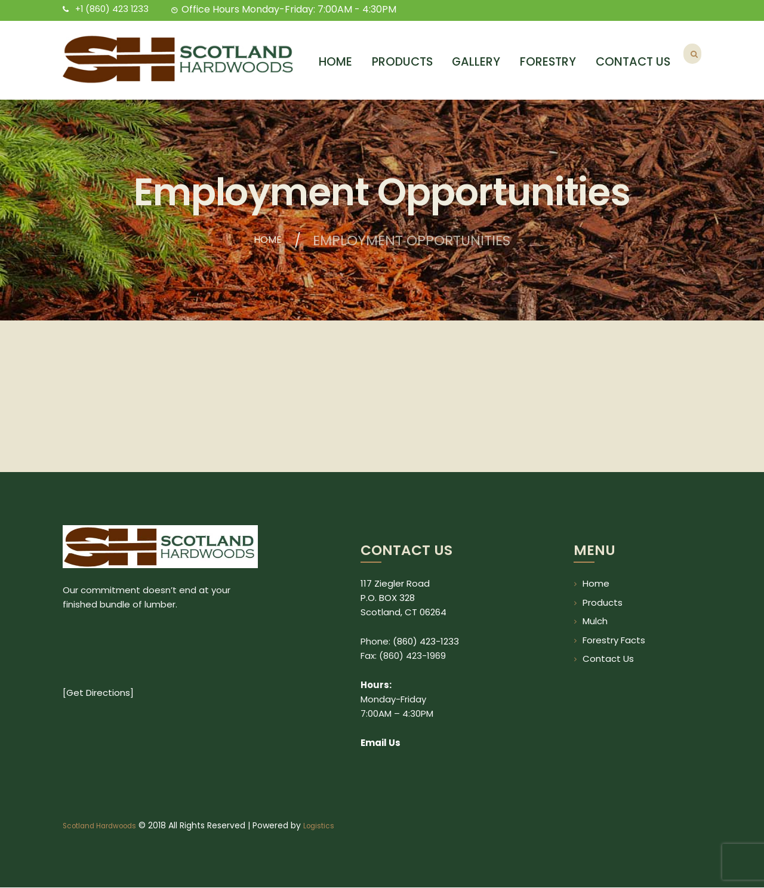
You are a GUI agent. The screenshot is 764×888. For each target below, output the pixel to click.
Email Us (381, 742)
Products (603, 602)
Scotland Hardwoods (105, 826)
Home (267, 241)
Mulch (595, 621)
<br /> (160, 681)
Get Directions (98, 742)
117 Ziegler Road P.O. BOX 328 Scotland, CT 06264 (403, 597)
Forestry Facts (614, 640)
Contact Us (608, 658)
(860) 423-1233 (426, 641)
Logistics (332, 826)
